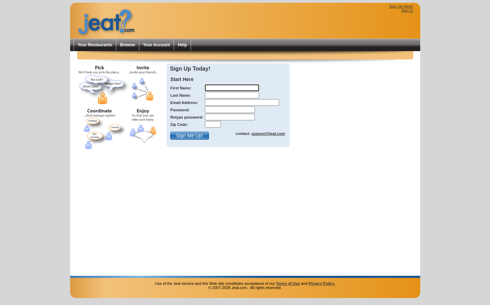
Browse (127, 44)
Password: (180, 110)
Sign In (407, 10)
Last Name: (181, 95)
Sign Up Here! (401, 6)
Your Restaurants (95, 44)
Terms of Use (288, 283)
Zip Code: (179, 124)
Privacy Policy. (321, 283)
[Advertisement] (332, 26)
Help (182, 44)
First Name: (181, 88)
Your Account (156, 44)
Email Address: (184, 103)
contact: (260, 133)
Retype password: (187, 117)
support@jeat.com (268, 133)
